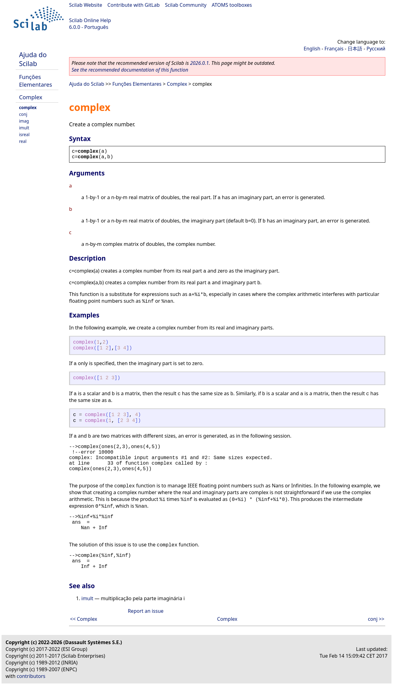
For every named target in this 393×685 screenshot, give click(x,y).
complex (28, 107)
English (312, 48)
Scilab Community (185, 5)
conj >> (376, 619)
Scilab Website (85, 5)
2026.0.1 (199, 63)
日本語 (355, 48)
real (22, 141)
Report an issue (145, 611)
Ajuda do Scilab (33, 59)
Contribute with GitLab (133, 5)
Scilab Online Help (90, 20)
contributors (31, 676)
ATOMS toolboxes (232, 5)
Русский (376, 48)
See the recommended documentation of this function (130, 69)
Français (334, 48)
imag (24, 121)
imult (24, 128)
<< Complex (83, 619)
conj (23, 114)
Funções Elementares (35, 80)
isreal (24, 134)
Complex (30, 97)
